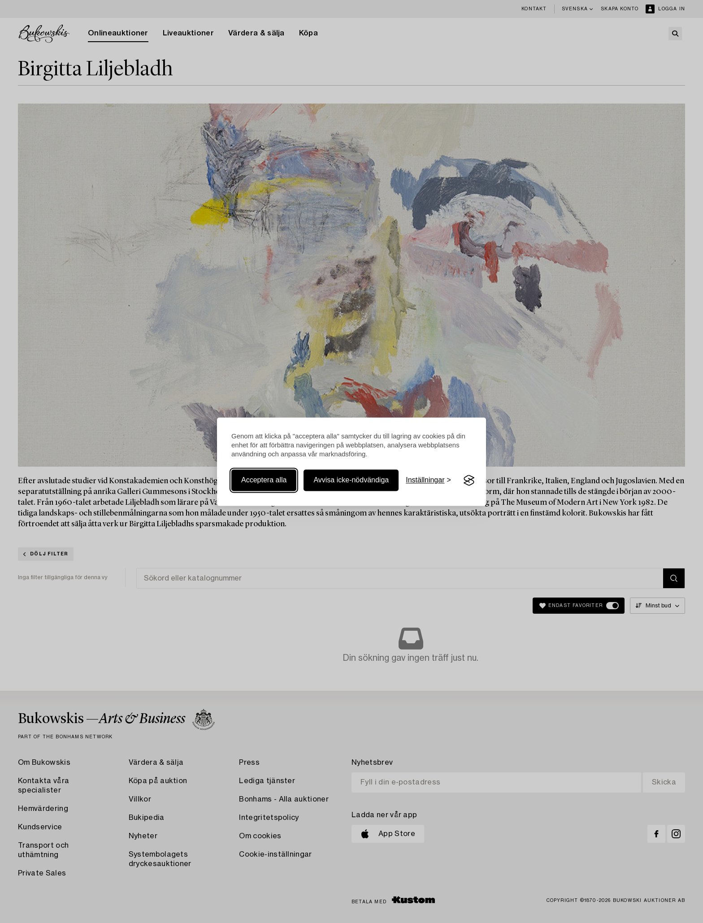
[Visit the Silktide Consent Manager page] (469, 480)
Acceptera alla (263, 480)
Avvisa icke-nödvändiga (351, 480)
